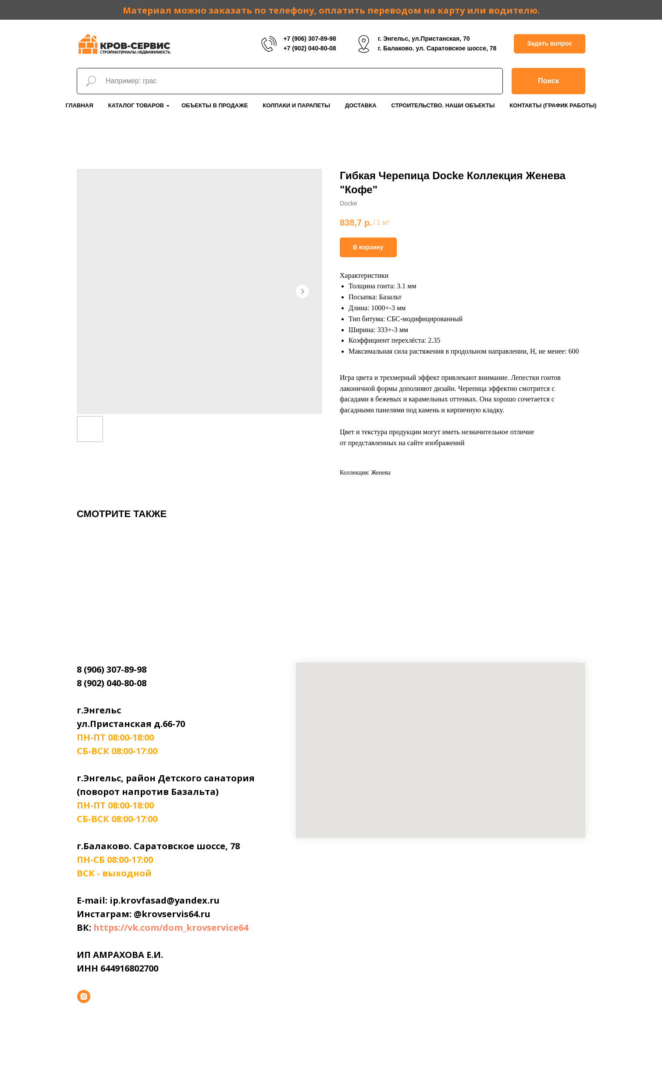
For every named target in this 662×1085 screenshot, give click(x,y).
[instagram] (83, 996)
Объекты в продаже (215, 105)
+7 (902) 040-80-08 (309, 48)
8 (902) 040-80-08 (111, 683)
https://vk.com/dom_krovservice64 (170, 927)
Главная (79, 105)
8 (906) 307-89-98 (111, 669)
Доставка (361, 105)
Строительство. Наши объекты (443, 105)
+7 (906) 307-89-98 (309, 38)
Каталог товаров (136, 105)
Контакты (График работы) (552, 105)
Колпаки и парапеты (296, 105)
